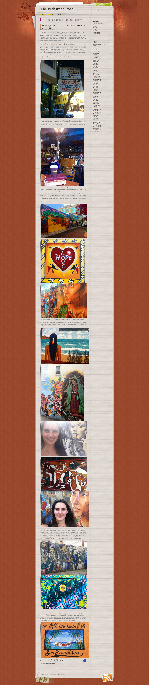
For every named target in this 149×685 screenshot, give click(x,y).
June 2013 (95, 70)
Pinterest (95, 42)
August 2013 (96, 69)
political (57, 661)
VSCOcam (95, 47)
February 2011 (96, 105)
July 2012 (95, 83)
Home (43, 14)
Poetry (94, 26)
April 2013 (95, 73)
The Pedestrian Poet (56, 9)
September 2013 (97, 67)
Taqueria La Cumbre (53, 47)
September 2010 (97, 112)
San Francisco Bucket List (99, 44)
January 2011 (96, 106)
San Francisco (63, 661)
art (48, 659)
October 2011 (96, 95)
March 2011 (96, 103)
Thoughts (95, 30)
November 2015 (97, 56)
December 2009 (97, 125)
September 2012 (97, 82)
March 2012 (96, 89)
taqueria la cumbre (49, 662)
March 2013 (96, 74)
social (77, 661)
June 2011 (95, 99)
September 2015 (97, 59)
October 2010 (96, 111)
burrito (61, 659)
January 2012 (96, 90)
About (51, 14)
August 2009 (96, 131)
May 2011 (95, 100)
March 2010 (96, 121)
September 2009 (97, 129)
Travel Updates (51, 663)
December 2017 (97, 53)
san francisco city (71, 661)
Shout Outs (95, 27)
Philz (41, 58)
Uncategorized (96, 33)
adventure (45, 659)
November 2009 (97, 126)
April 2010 (95, 119)
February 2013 (96, 76)
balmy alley (52, 659)
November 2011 (97, 93)
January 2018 (96, 51)
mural (44, 661)
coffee (64, 659)
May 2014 (95, 64)
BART (57, 659)
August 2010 (96, 113)
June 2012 (95, 85)
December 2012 (97, 79)
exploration (69, 659)
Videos (94, 35)
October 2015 (96, 57)
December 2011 (97, 92)
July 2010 (95, 115)
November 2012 (97, 80)
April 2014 (95, 66)
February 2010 (96, 122)
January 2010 (96, 123)
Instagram (95, 39)
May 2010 (95, 118)
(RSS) (102, 675)
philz (54, 661)
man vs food (76, 659)
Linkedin (95, 41)
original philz (50, 661)
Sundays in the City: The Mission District (64, 26)
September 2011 (97, 96)
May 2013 (95, 72)
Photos (46, 663)
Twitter (94, 45)
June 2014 (95, 63)
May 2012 (95, 86)
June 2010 (95, 116)
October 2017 (96, 54)
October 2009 (96, 128)
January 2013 (96, 77)
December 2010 (97, 108)
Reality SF (83, 32)
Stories (94, 29)
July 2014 (95, 61)
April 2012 (95, 87)
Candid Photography (98, 23)
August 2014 (96, 60)
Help (59, 14)
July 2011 (95, 98)
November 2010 (97, 109)
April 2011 (95, 102)
